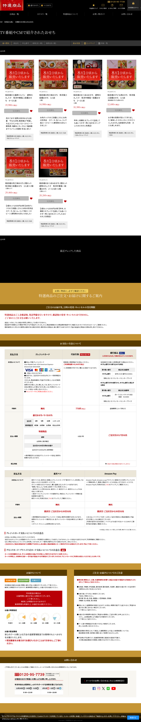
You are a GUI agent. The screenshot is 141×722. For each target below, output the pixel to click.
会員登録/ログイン (133, 7)
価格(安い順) (38, 43)
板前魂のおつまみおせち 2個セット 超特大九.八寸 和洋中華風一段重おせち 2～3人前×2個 (54, 186)
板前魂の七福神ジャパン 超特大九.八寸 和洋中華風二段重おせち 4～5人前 (19, 98)
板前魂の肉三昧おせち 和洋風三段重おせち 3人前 (53, 96)
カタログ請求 (103, 8)
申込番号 (25, 43)
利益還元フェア (93, 8)
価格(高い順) (51, 43)
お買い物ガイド (99, 14)
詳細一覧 (104, 43)
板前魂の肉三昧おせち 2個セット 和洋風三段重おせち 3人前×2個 (19, 184)
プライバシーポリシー (9, 719)
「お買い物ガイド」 (122, 530)
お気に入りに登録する (31, 111)
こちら (50, 498)
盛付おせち (34, 5)
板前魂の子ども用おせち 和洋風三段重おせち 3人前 (121, 96)
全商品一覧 (14, 14)
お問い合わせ (127, 14)
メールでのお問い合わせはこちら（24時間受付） (105, 680)
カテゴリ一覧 (42, 14)
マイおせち (47, 5)
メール (93, 325)
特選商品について (70, 14)
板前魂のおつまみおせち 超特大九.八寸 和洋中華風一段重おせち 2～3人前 (87, 98)
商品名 (16, 43)
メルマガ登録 (121, 8)
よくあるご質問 (112, 8)
